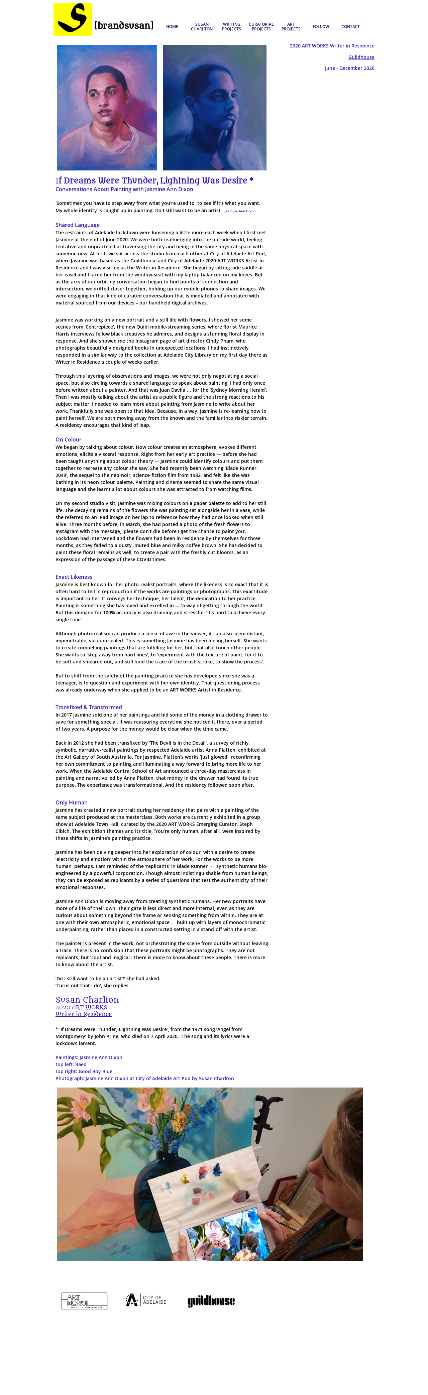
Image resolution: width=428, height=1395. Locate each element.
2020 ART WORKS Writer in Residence (332, 45)
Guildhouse (361, 57)
